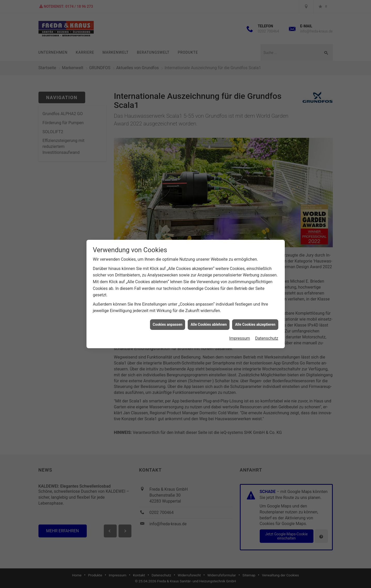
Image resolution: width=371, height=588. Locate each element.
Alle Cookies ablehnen (209, 316)
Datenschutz (266, 330)
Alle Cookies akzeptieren (255, 316)
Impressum (239, 330)
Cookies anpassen (168, 316)
